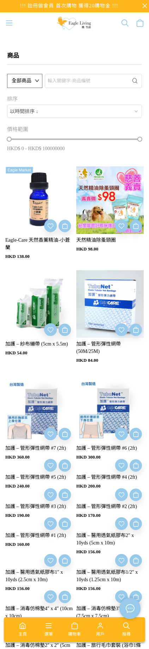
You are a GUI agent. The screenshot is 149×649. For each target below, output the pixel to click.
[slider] (9, 139)
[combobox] (74, 111)
